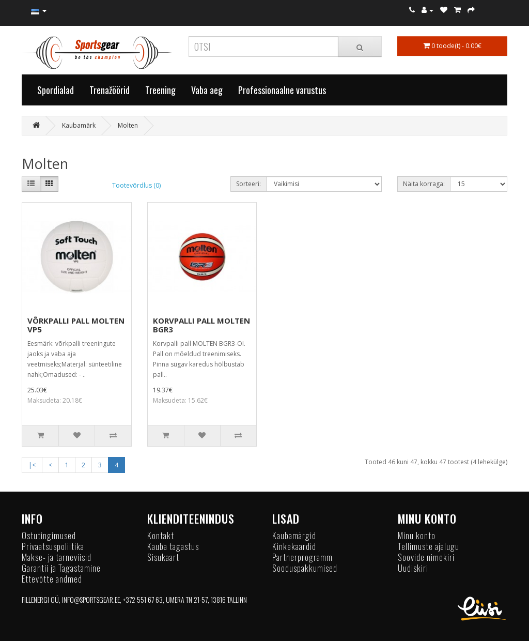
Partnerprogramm (302, 557)
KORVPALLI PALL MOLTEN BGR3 (201, 324)
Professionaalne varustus (282, 90)
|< (32, 465)
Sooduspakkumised (304, 567)
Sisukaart (163, 557)
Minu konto (416, 535)
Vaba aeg (207, 90)
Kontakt (160, 535)
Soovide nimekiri (426, 557)
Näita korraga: (424, 183)
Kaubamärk (79, 125)
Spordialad (55, 90)
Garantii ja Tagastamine (61, 567)
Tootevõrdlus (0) (136, 185)
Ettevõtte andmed (52, 578)
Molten (128, 125)
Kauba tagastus (173, 546)
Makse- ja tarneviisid (56, 557)
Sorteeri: (248, 183)
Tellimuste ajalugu (428, 546)
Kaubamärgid (294, 535)
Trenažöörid (109, 90)
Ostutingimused (49, 535)
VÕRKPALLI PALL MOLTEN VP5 (76, 324)
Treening (160, 90)
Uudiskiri (413, 567)
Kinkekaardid (294, 546)
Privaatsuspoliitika (53, 546)
